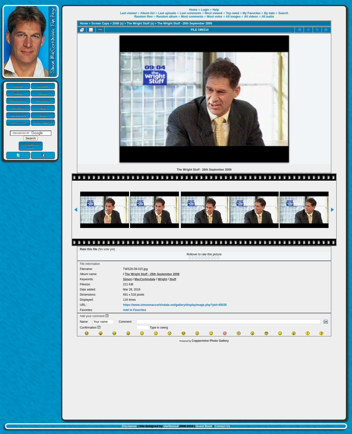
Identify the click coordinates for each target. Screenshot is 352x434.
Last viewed (128, 13)
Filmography (18, 100)
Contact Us (222, 426)
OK (326, 321)
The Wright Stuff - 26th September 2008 (184, 23)
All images (233, 16)
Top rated (232, 13)
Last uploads (167, 13)
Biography (43, 100)
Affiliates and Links (30, 146)
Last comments (190, 13)
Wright (162, 279)
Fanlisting (18, 107)
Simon (127, 279)
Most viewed (213, 13)
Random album (166, 16)
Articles (43, 85)
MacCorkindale (144, 279)
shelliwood (170, 426)
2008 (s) (117, 23)
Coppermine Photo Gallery (210, 340)
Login (205, 9)
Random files (143, 16)
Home (18, 85)
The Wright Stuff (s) (140, 23)
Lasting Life (18, 122)
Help (216, 9)
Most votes (214, 16)
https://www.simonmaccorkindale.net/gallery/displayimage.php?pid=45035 (175, 305)
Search (283, 13)
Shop (43, 115)
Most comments (192, 16)
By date (269, 13)
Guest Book (204, 426)
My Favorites (252, 13)
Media (18, 93)
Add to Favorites (134, 310)
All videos (251, 16)
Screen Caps (100, 23)
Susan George (43, 122)
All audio (268, 16)
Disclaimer (129, 426)
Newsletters (18, 115)
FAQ (43, 107)
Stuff (172, 279)
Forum (43, 93)
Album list (147, 13)
